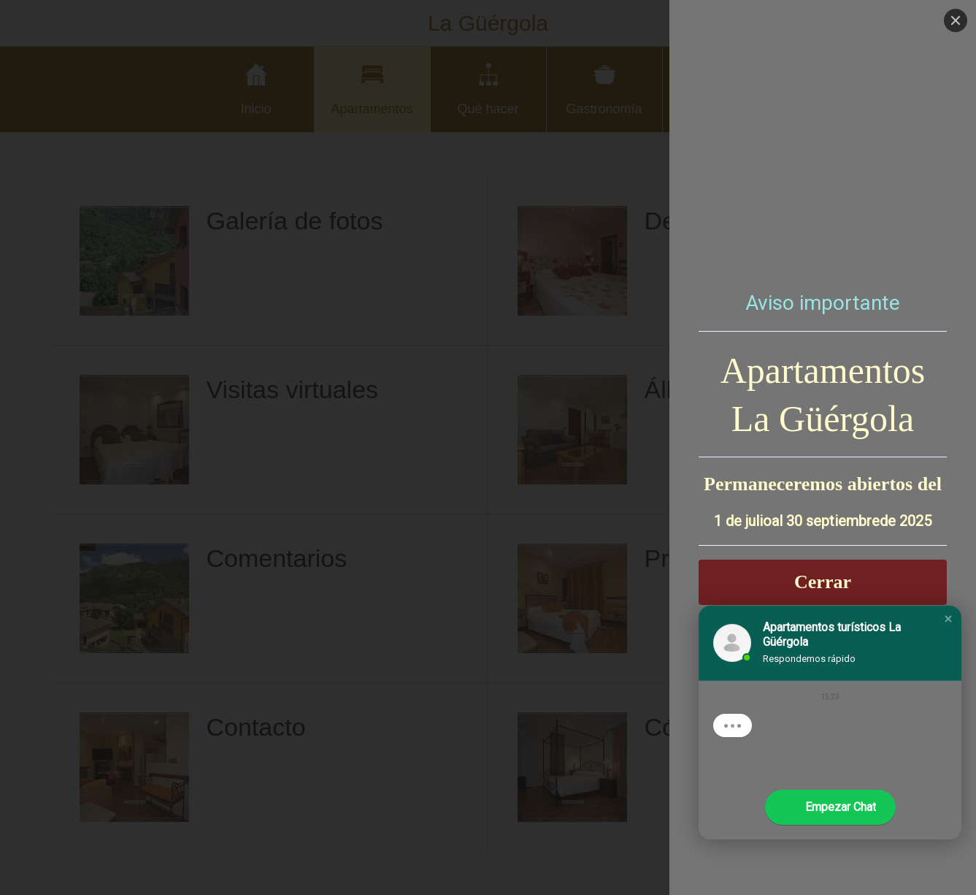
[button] (948, 619)
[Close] (955, 20)
